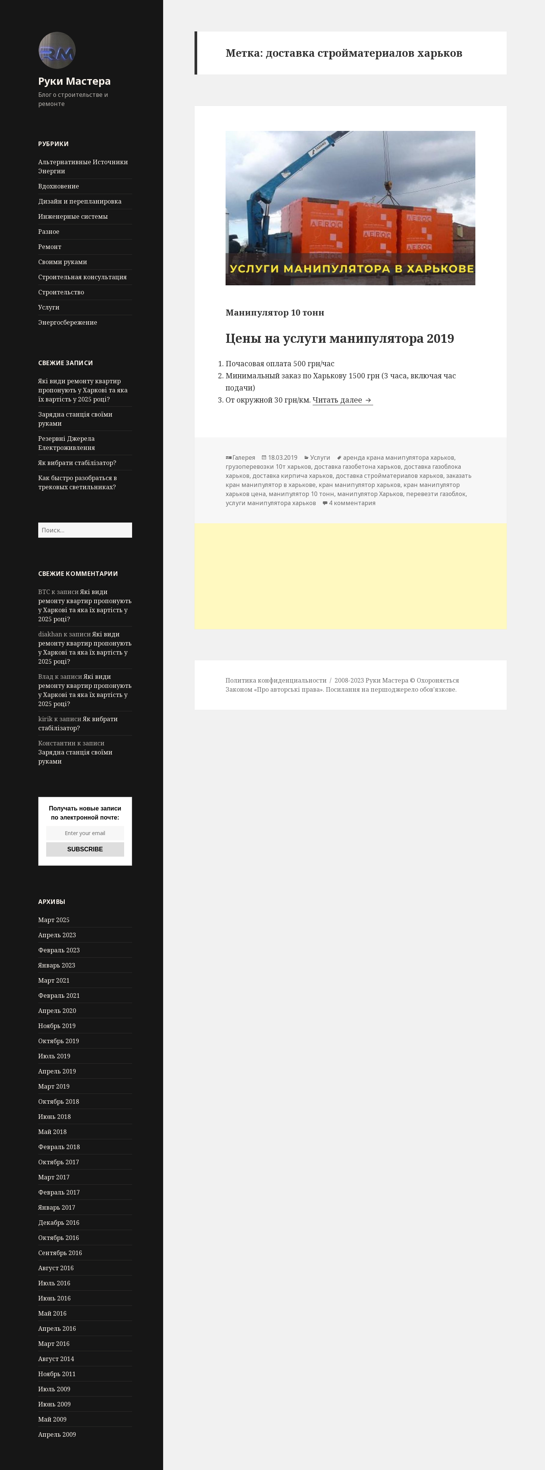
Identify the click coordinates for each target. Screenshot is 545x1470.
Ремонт (49, 247)
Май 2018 (52, 1132)
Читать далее (343, 400)
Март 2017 (54, 1177)
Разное (48, 231)
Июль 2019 (54, 1056)
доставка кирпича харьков (292, 475)
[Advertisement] (351, 576)
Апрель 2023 (57, 935)
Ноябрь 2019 (57, 1026)
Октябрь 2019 (58, 1041)
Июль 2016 (54, 1283)
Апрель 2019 (57, 1071)
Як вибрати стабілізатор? (77, 463)
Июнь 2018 (54, 1116)
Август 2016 (56, 1268)
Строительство (61, 292)
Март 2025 (54, 920)
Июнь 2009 (54, 1404)
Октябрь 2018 (58, 1101)
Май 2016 (52, 1313)
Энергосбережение (67, 322)
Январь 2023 (56, 965)
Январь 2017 (56, 1207)
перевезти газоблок (436, 494)
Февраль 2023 (59, 950)
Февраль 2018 (59, 1147)
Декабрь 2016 (58, 1222)
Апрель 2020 (57, 1010)
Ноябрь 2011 (57, 1374)
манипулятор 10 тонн (301, 494)
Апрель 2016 (57, 1328)
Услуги (48, 307)
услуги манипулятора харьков (271, 503)
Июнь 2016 (54, 1298)
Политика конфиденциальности (276, 680)
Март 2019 (54, 1086)
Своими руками (62, 262)
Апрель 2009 (57, 1434)
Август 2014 (56, 1359)
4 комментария (352, 503)
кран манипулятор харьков (359, 485)
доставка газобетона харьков (357, 466)
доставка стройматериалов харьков (389, 475)
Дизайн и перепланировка (79, 201)
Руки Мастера (74, 81)
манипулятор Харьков (370, 494)
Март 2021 (54, 980)
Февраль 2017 (59, 1192)
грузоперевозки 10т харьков (268, 466)
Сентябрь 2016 (60, 1253)
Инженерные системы (73, 216)
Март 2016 (54, 1343)
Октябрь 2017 (58, 1162)
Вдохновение (58, 186)
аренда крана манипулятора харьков (398, 457)
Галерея (243, 457)
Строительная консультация (82, 277)
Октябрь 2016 (58, 1238)
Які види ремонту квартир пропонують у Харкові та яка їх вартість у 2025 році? (83, 390)
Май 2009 (52, 1419)
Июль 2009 (54, 1389)
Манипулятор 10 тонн (275, 312)
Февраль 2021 (59, 995)
